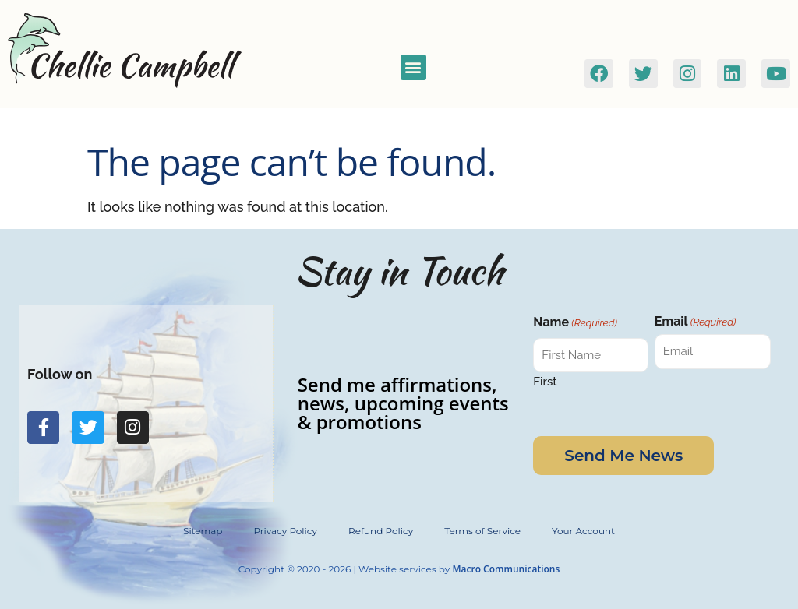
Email (695, 321)
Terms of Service (482, 531)
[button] (413, 67)
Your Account (583, 531)
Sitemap (202, 531)
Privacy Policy (285, 531)
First (544, 381)
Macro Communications (506, 569)
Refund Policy (380, 531)
